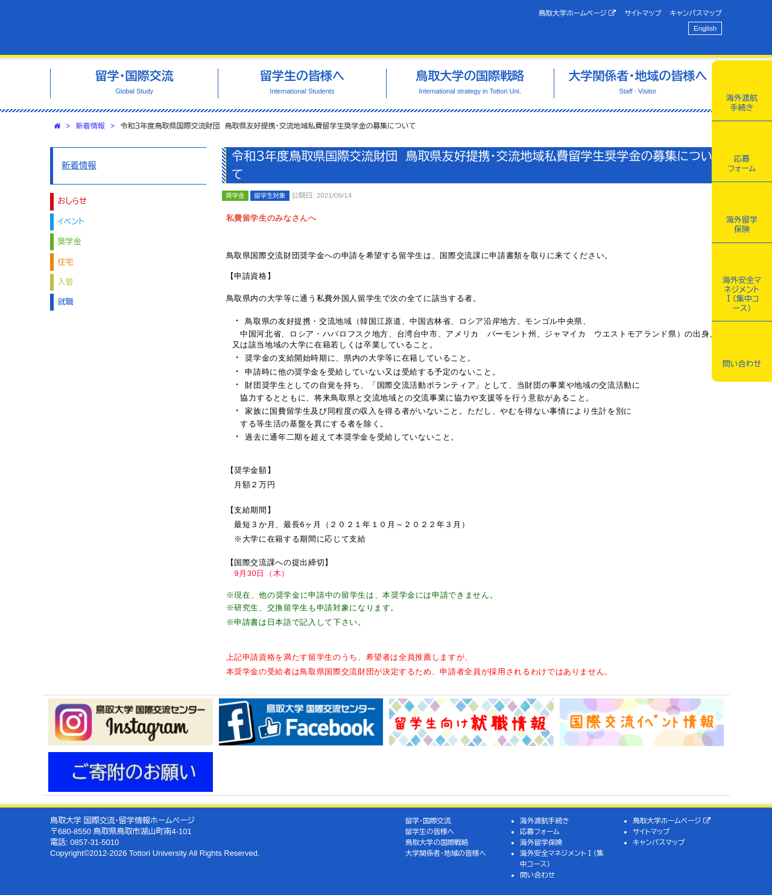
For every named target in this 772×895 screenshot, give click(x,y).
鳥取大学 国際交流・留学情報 (219, 27)
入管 (66, 281)
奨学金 (69, 241)
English (705, 28)
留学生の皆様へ (430, 831)
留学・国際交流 (428, 820)
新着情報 (90, 126)
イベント (71, 221)
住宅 (66, 262)
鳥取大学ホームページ (577, 13)
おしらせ (72, 201)
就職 (66, 301)
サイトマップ (642, 13)
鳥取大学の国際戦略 (437, 842)
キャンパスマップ (696, 13)
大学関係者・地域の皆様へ (445, 853)
